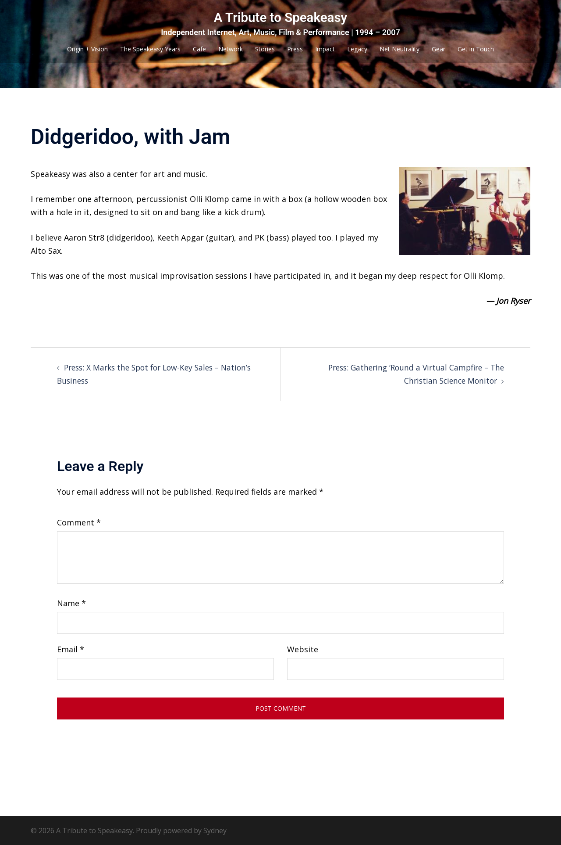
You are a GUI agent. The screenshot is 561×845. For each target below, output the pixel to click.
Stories (265, 49)
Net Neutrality (399, 49)
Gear (438, 49)
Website (302, 649)
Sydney (215, 830)
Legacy (357, 49)
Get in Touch (476, 49)
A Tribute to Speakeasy (280, 17)
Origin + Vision (87, 49)
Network (230, 49)
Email (70, 649)
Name (71, 602)
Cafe (199, 49)
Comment (79, 522)
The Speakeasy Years (150, 49)
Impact (325, 49)
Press (295, 49)
